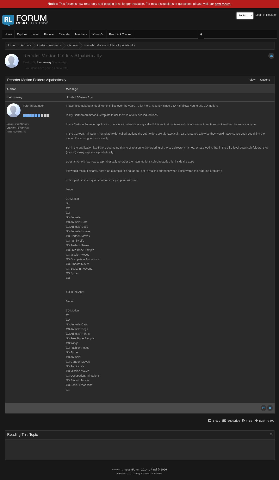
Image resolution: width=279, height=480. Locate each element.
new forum (223, 4)
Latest (35, 34)
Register (271, 14)
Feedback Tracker (120, 34)
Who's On (98, 34)
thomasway (44, 62)
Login (259, 14)
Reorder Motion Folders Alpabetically (109, 45)
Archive (26, 45)
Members (81, 34)
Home (8, 34)
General (72, 45)
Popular (49, 34)
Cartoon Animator (49, 45)
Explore (22, 34)
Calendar (64, 34)
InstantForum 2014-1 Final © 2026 (145, 469)
